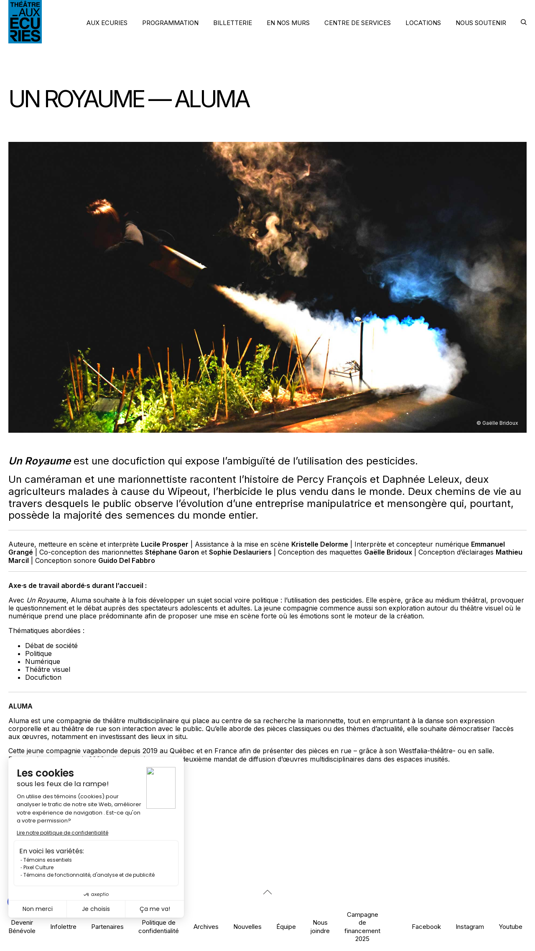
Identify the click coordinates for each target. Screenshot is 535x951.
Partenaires (107, 927)
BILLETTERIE (232, 23)
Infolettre (63, 927)
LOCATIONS (423, 23)
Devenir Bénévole (22, 926)
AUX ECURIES (107, 23)
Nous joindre (320, 926)
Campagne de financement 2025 (362, 927)
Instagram (470, 927)
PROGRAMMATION (170, 23)
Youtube (510, 927)
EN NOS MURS (288, 23)
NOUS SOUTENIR (481, 23)
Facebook (426, 927)
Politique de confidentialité (158, 926)
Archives (206, 927)
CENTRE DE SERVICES (357, 23)
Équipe (286, 927)
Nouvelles (247, 927)
